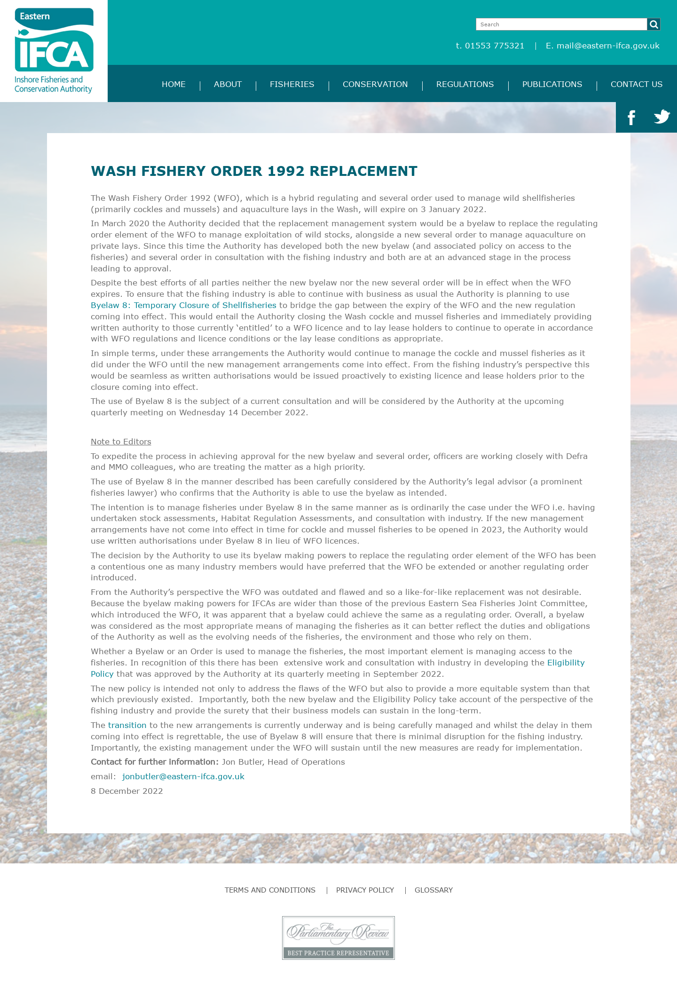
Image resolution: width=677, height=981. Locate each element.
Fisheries (292, 84)
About (228, 84)
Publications (552, 84)
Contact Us (637, 84)
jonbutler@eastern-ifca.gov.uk (183, 776)
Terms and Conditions (270, 890)
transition (127, 725)
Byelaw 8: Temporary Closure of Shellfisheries (183, 305)
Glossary (434, 890)
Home (174, 84)
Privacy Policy (365, 890)
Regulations (465, 84)
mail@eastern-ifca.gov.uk (608, 45)
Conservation (375, 84)
